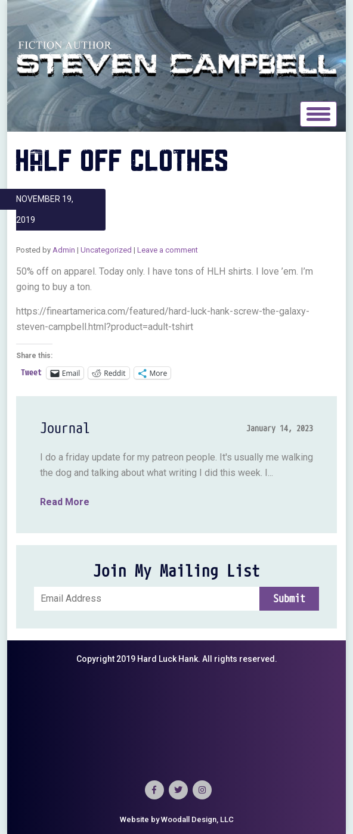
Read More (64, 502)
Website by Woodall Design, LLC (177, 819)
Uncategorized (106, 249)
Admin (63, 249)
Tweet (31, 372)
